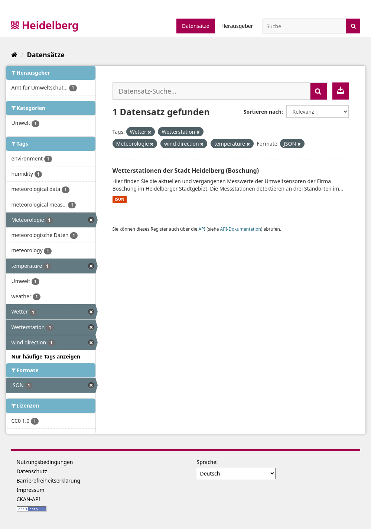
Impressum (31, 489)
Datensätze (195, 25)
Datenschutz (32, 471)
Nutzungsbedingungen (45, 461)
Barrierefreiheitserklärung (49, 480)
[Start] (14, 54)
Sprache (207, 461)
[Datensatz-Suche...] (211, 91)
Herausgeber (237, 25)
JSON (119, 199)
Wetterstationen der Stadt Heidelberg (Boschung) (186, 170)
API (201, 229)
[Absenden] (353, 25)
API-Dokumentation (240, 229)
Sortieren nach (262, 111)
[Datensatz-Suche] (304, 26)
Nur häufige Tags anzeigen (46, 356)
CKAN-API (28, 499)
